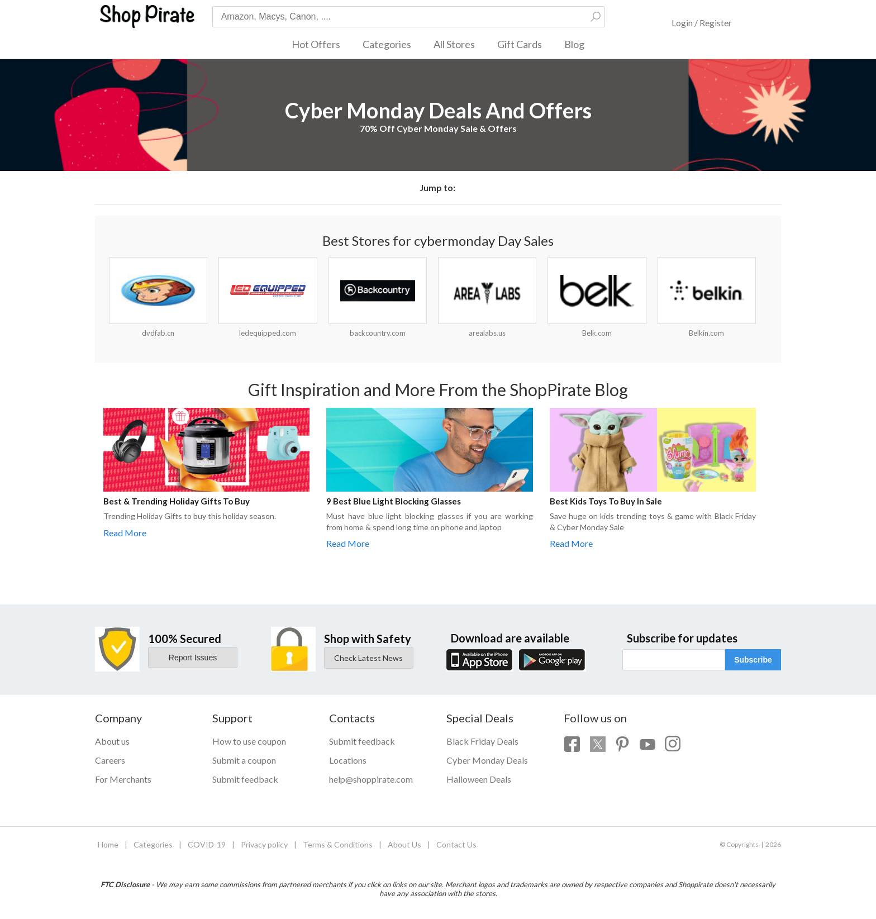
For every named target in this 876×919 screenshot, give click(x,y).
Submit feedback (245, 779)
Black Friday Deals (482, 741)
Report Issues (193, 657)
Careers (110, 760)
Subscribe (753, 659)
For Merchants (123, 779)
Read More (124, 532)
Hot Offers (316, 44)
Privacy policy (264, 844)
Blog (574, 44)
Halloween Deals (478, 779)
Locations (347, 760)
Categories (387, 44)
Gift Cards (519, 44)
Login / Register (702, 22)
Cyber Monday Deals (487, 760)
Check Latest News (368, 658)
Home (108, 844)
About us (112, 741)
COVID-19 (207, 844)
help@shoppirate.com (371, 779)
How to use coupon (249, 741)
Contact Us (456, 844)
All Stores (454, 44)
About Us (404, 844)
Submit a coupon (244, 760)
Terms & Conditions (338, 844)
